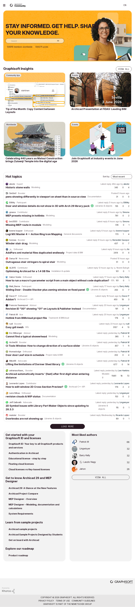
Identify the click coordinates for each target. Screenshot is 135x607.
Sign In (130, 5)
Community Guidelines (83, 601)
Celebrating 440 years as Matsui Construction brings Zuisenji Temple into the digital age (34, 160)
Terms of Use (63, 601)
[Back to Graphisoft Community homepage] (18, 5)
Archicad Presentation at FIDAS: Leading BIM (98, 109)
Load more (67, 426)
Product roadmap (18, 555)
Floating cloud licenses (21, 464)
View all (123, 69)
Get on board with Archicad (24, 540)
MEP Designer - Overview (23, 499)
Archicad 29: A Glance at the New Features (33, 488)
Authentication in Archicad (24, 453)
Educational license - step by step (27, 458)
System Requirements (21, 513)
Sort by (106, 176)
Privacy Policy (46, 601)
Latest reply (106, 184)
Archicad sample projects (23, 529)
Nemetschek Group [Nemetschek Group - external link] (81, 604)
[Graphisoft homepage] (121, 582)
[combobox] (35, 40)
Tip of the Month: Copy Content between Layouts (30, 111)
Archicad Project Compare (23, 493)
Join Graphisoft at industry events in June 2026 (97, 160)
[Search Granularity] (56, 40)
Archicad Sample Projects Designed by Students (36, 534)
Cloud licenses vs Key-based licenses (29, 469)
